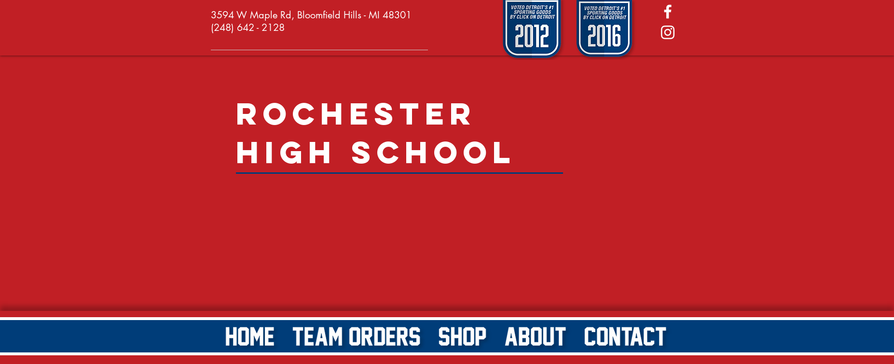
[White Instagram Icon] (668, 32)
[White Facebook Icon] (668, 11)
